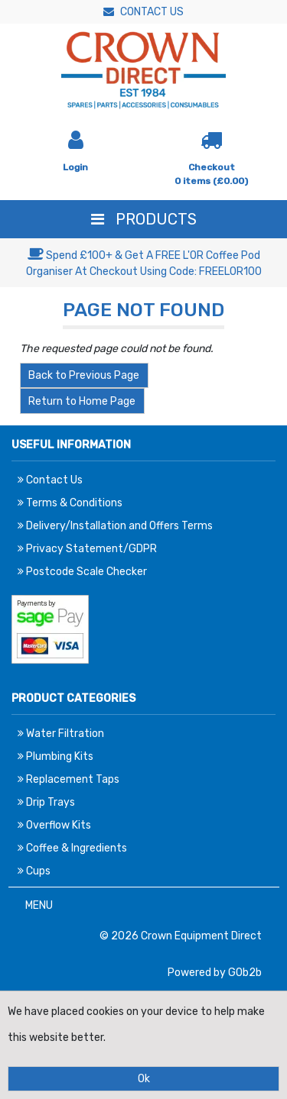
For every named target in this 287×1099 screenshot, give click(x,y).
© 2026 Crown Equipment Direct (180, 935)
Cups (34, 871)
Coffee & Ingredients (72, 848)
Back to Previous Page (83, 375)
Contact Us (143, 11)
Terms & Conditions (70, 502)
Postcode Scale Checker (82, 571)
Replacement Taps (68, 779)
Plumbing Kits (55, 756)
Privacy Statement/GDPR (87, 548)
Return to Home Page (81, 401)
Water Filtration (61, 733)
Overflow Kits (54, 825)
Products (144, 219)
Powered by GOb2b (215, 972)
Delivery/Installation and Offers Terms (115, 525)
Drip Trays (46, 802)
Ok (144, 1078)
